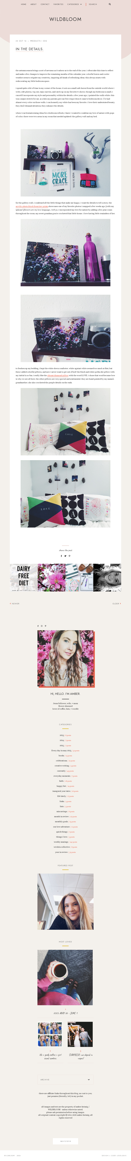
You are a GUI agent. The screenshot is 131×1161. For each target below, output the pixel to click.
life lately (65, 796)
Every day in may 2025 (65, 750)
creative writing (65, 766)
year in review (65, 852)
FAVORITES (58, 4)
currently (65, 771)
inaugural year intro (65, 791)
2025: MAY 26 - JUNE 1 (65, 1013)
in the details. (30, 49)
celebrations (65, 760)
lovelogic (122, 1156)
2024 (65, 740)
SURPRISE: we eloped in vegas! (80, 1056)
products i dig (38, 41)
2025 (65, 745)
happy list (65, 786)
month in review (65, 816)
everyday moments (65, 776)
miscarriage (65, 811)
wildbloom (65, 19)
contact (45, 4)
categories (73, 4)
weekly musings (65, 842)
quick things (65, 832)
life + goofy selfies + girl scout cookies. (50, 1056)
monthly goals (65, 821)
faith (65, 781)
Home (24, 4)
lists (65, 806)
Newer (14, 603)
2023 (65, 735)
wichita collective (65, 847)
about (34, 4)
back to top (65, 1141)
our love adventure (65, 827)
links (65, 801)
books (65, 755)
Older (117, 603)
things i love (65, 837)
